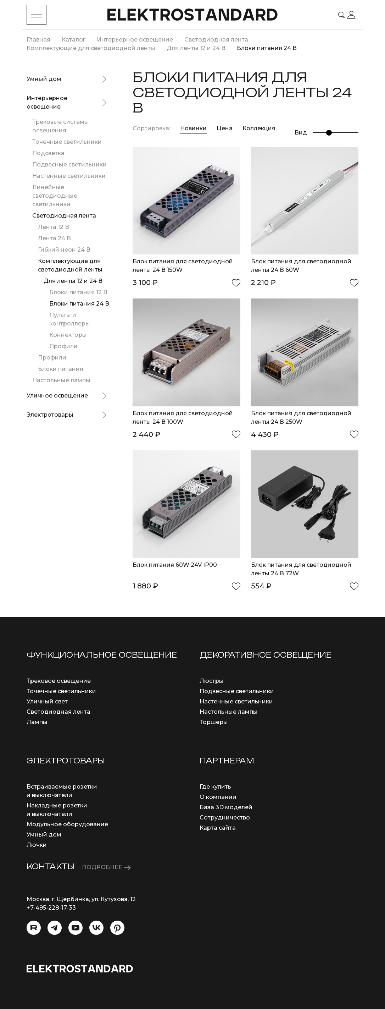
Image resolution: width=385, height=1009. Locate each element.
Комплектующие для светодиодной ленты (70, 265)
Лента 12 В (53, 227)
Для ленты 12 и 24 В (73, 281)
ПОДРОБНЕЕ (106, 867)
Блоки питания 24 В (79, 303)
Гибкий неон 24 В (64, 249)
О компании (218, 797)
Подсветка (48, 153)
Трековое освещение (59, 681)
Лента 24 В (54, 238)
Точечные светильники (67, 141)
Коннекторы (68, 334)
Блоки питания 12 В (78, 292)
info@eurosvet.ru (51, 916)
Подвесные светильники (69, 164)
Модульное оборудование (67, 824)
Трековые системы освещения (60, 126)
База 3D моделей (226, 807)
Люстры (212, 681)
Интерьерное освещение (47, 102)
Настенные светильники (69, 175)
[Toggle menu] (36, 15)
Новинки (193, 128)
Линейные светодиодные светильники (54, 196)
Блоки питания (60, 369)
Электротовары (50, 414)
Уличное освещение (57, 395)
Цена (225, 128)
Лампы (37, 722)
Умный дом (44, 79)
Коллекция (258, 128)
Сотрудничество (225, 817)
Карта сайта (218, 827)
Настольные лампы (61, 380)
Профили (63, 346)
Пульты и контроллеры (69, 319)
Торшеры (214, 722)
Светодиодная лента (64, 215)
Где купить (215, 786)
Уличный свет (47, 701)
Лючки (37, 844)
